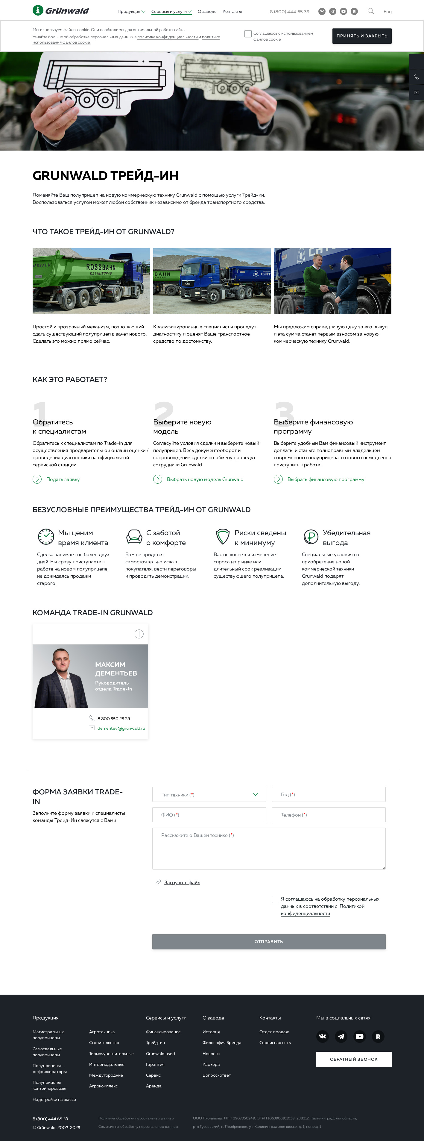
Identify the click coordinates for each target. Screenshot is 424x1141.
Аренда (154, 1085)
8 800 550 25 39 (114, 718)
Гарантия (155, 1064)
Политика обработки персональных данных (136, 1118)
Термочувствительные (111, 1053)
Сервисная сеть (275, 1042)
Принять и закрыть (362, 36)
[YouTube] (343, 11)
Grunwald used (160, 1053)
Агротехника (102, 1031)
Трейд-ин (155, 1042)
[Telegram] (332, 11)
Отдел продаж (274, 1031)
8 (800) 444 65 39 (50, 1119)
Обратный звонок (354, 1059)
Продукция (46, 1018)
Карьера (211, 1064)
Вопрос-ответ (217, 1075)
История (211, 1031)
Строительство (104, 1042)
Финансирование (163, 1031)
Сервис (153, 1075)
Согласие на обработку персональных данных (138, 1126)
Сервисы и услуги (166, 1018)
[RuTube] (354, 11)
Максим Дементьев (116, 669)
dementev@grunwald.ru (121, 728)
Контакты (270, 1018)
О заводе (213, 1018)
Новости (211, 1053)
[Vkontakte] (322, 11)
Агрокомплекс (103, 1085)
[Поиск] (371, 11)
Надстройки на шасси (54, 1099)
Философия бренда (222, 1042)
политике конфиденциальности (168, 36)
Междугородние (106, 1075)
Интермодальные (106, 1064)
